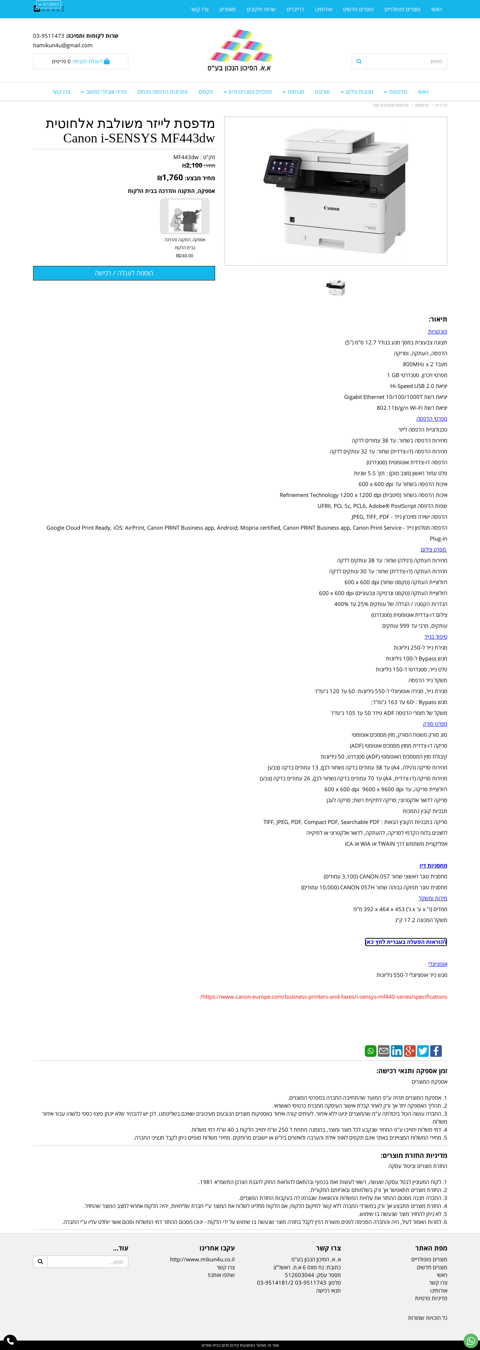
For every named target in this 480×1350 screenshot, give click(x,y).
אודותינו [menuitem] (323, 9)
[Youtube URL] (44, 9)
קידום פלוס (230, 1345)
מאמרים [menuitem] (227, 9)
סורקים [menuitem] (322, 91)
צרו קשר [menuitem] (61, 91)
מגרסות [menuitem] (293, 91)
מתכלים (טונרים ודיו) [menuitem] (248, 91)
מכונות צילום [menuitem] (357, 91)
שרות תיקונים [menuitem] (261, 9)
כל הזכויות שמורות (427, 1317)
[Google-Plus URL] (48, 9)
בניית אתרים (211, 1345)
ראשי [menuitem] (423, 91)
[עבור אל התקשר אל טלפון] (10, 1342)
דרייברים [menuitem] (295, 9)
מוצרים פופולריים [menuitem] (402, 9)
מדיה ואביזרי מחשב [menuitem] (103, 91)
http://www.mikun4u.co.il (202, 1259)
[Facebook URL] (63, 9)
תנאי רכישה (328, 1290)
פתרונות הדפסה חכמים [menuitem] (162, 91)
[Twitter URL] (58, 9)
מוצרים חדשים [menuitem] (358, 9)
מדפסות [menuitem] (395, 91)
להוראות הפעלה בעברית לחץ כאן (406, 942)
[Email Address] (37, 9)
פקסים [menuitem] (206, 91)
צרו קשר (226, 1267)
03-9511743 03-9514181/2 (291, 1282)
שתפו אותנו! (221, 1274)
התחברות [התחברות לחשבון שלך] (49, 4)
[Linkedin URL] (53, 9)
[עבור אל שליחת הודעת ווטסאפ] (471, 1341)
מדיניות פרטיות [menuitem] (431, 1298)
